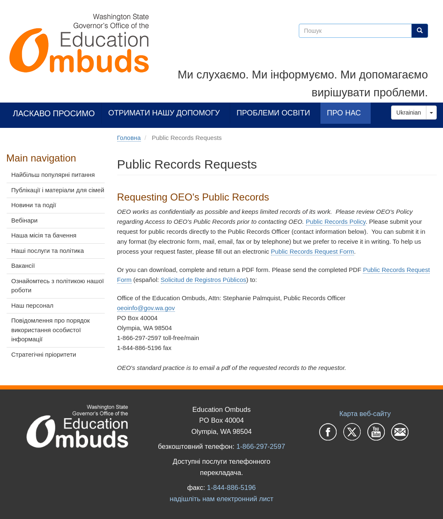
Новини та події (33, 204)
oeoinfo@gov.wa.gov (146, 307)
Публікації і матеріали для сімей (57, 189)
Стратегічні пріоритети (43, 354)
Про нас (344, 113)
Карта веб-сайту (365, 413)
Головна (129, 137)
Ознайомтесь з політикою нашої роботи (57, 285)
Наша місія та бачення (43, 235)
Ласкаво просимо (54, 113)
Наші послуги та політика (47, 250)
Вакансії (23, 265)
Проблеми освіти (273, 113)
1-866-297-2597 (260, 446)
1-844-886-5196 (231, 487)
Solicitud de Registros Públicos (203, 279)
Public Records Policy (336, 221)
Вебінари (24, 220)
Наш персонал (32, 305)
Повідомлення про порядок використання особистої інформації (50, 330)
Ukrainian (408, 112)
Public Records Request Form (312, 251)
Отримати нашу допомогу (164, 113)
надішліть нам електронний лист (221, 498)
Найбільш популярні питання (53, 174)
